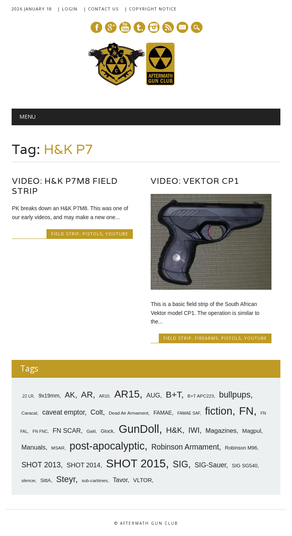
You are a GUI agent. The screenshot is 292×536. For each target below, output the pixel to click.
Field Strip (65, 234)
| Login (67, 9)
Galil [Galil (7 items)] (91, 431)
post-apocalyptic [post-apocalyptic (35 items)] (107, 446)
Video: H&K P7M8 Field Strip (65, 186)
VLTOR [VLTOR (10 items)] (142, 480)
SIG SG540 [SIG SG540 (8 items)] (245, 466)
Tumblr (139, 27)
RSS (168, 27)
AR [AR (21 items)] (87, 394)
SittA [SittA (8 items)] (45, 480)
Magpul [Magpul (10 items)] (251, 430)
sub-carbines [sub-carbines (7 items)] (95, 480)
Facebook (96, 27)
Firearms (206, 338)
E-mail (182, 28)
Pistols (92, 234)
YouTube (116, 234)
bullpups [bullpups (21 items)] (235, 394)
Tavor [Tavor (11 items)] (120, 480)
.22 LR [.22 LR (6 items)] (27, 396)
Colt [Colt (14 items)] (97, 412)
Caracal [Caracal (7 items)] (29, 413)
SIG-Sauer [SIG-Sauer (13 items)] (210, 465)
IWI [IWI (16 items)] (193, 430)
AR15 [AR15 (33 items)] (126, 394)
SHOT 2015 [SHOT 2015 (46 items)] (136, 463)
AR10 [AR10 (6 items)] (104, 396)
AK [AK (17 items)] (70, 395)
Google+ (111, 27)
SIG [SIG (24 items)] (180, 464)
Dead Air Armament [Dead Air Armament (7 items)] (128, 413)
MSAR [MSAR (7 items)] (57, 448)
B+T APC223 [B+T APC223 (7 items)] (200, 396)
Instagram (154, 27)
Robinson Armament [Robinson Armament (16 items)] (185, 447)
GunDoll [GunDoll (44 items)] (139, 429)
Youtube (125, 27)
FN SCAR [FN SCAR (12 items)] (67, 430)
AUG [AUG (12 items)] (153, 395)
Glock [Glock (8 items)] (107, 431)
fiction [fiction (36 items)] (218, 411)
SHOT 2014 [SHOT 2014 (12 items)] (83, 465)
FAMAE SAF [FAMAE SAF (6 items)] (188, 413)
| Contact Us (101, 9)
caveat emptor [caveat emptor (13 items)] (63, 412)
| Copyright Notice (150, 9)
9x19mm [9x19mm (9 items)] (48, 395)
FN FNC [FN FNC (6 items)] (40, 431)
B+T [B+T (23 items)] (173, 394)
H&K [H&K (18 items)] (174, 429)
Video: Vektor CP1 (195, 181)
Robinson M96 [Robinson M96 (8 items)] (241, 448)
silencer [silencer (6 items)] (28, 480)
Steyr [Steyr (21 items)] (66, 479)
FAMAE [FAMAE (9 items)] (162, 413)
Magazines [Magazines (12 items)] (221, 430)
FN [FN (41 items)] (246, 411)
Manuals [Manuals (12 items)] (33, 447)
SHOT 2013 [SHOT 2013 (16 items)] (41, 465)
